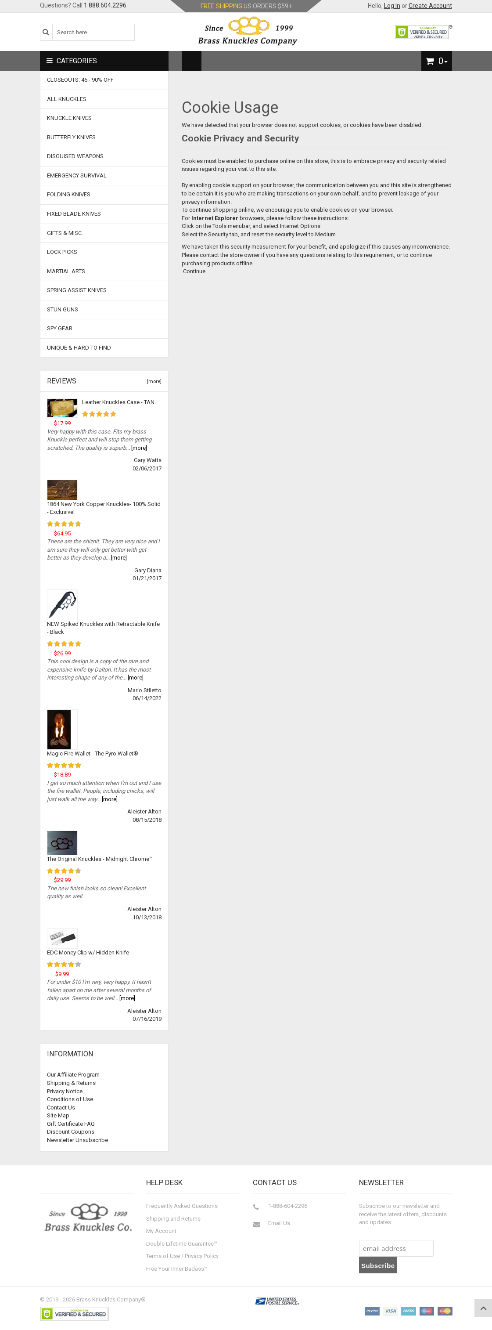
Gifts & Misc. (65, 233)
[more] (153, 381)
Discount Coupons (70, 1131)
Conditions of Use (70, 1099)
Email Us (279, 1223)
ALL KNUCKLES (66, 99)
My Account (161, 1231)
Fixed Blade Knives (74, 213)
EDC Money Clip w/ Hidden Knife (88, 952)
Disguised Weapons (75, 156)
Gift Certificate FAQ (71, 1123)
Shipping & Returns (71, 1083)
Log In (392, 5)
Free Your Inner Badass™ (177, 1268)
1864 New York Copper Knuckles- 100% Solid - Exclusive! (104, 508)
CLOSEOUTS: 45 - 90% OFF (80, 79)
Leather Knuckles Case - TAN (118, 402)
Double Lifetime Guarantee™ (181, 1243)
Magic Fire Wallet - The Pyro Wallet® (92, 753)
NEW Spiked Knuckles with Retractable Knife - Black (103, 628)
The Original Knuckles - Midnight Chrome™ (100, 859)
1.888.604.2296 (105, 5)
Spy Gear (59, 328)
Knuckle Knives (69, 118)
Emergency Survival (77, 175)
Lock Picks (62, 252)
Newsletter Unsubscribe (77, 1140)
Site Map (58, 1115)
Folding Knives (68, 194)
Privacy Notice (65, 1091)
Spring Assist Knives (77, 290)
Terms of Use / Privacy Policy (182, 1256)
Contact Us (61, 1107)
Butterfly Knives (71, 137)
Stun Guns (62, 309)
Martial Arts (66, 271)
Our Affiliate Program (73, 1074)
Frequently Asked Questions (182, 1206)
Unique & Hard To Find (79, 347)
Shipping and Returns (173, 1218)
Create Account (430, 5)
